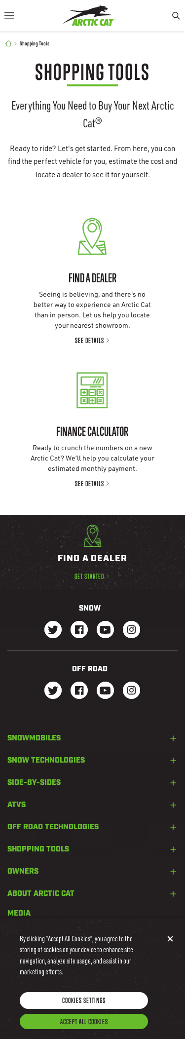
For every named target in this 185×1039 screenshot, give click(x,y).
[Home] (8, 43)
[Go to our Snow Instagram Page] (131, 630)
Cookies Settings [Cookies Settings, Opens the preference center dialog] (84, 1008)
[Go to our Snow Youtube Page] (105, 630)
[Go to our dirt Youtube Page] (105, 691)
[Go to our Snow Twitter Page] (53, 630)
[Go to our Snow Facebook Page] (79, 630)
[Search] (176, 15)
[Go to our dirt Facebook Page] (79, 691)
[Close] (170, 947)
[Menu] (9, 15)
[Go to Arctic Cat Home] (89, 15)
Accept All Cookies (84, 1030)
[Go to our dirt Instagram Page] (53, 691)
